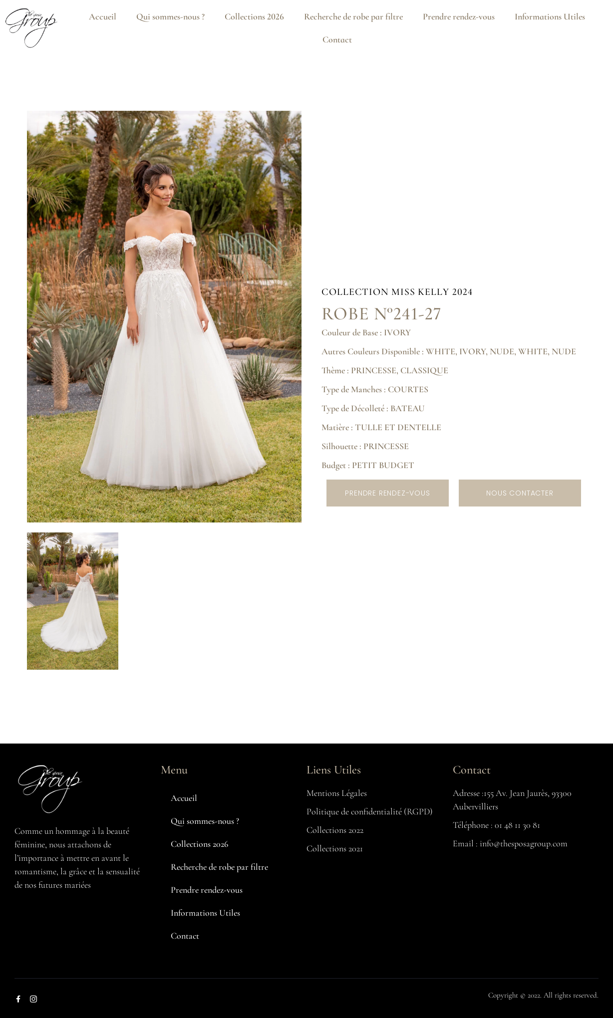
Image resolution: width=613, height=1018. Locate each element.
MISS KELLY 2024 (432, 292)
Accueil (102, 16)
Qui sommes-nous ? (170, 16)
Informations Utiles (550, 16)
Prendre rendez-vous (459, 16)
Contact (337, 39)
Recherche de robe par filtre (353, 16)
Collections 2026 (254, 16)
